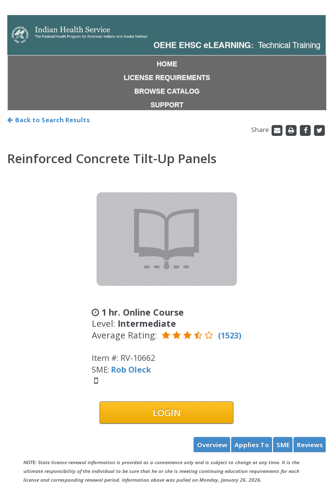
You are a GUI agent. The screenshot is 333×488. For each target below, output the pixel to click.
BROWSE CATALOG (166, 91)
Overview (212, 444)
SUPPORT (167, 105)
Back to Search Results (48, 119)
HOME (167, 64)
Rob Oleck (131, 369)
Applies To (252, 444)
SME (283, 444)
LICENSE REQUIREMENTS (167, 77)
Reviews (310, 444)
